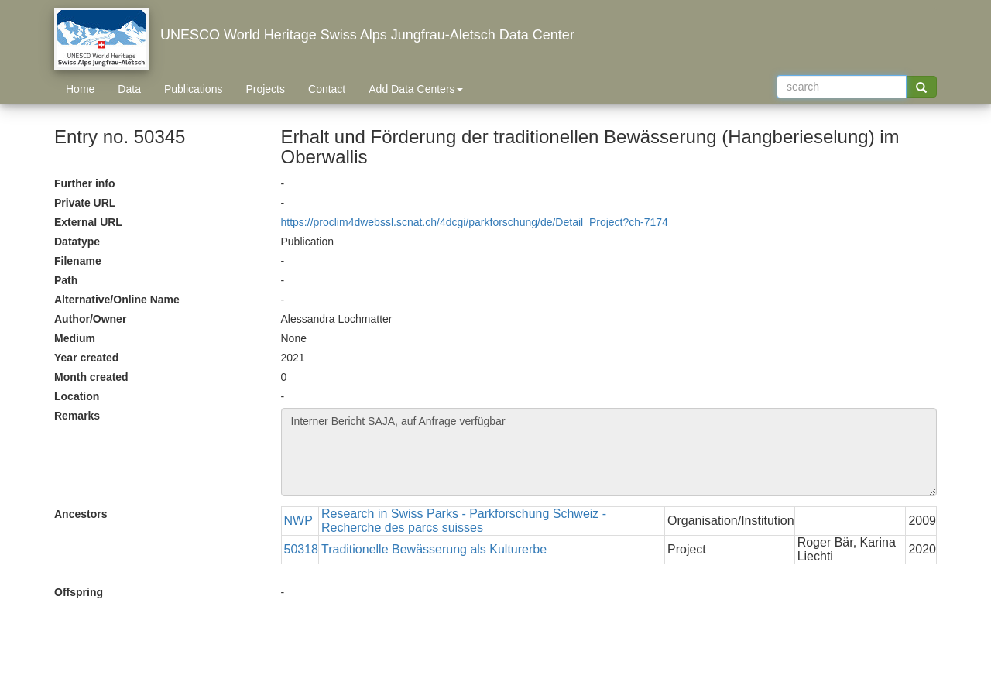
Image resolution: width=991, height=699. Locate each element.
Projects (265, 89)
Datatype (77, 241)
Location (76, 396)
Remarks (77, 415)
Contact (326, 89)
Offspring (78, 592)
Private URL (84, 203)
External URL (88, 222)
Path (65, 280)
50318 (301, 549)
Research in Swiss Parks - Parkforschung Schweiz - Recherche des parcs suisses (463, 520)
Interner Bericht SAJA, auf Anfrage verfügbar (609, 452)
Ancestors (80, 514)
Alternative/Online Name (117, 299)
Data (129, 89)
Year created (86, 357)
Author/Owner (90, 319)
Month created (91, 377)
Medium (74, 338)
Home (80, 89)
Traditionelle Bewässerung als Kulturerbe (434, 549)
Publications (193, 89)
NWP (298, 520)
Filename (77, 261)
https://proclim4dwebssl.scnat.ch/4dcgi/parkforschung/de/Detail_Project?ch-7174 (474, 222)
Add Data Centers (415, 89)
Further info (84, 183)
